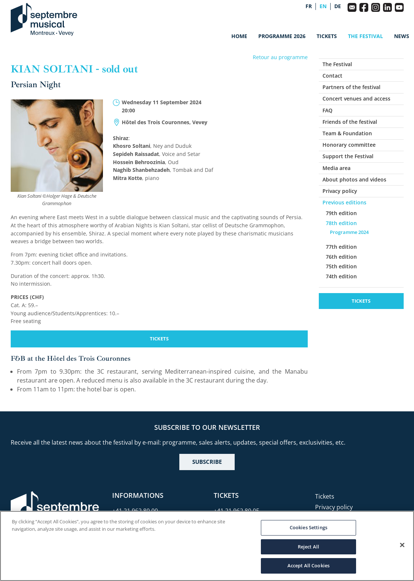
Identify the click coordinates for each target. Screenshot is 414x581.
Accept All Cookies (308, 565)
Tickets (327, 36)
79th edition (341, 213)
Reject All (308, 546)
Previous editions (344, 202)
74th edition (341, 276)
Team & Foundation (347, 133)
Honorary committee (349, 144)
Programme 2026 (282, 36)
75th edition (341, 266)
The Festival (365, 36)
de (337, 6)
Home (239, 36)
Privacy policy (339, 190)
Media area (336, 167)
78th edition (341, 223)
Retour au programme (280, 57)
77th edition (341, 246)
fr (309, 6)
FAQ (327, 110)
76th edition (341, 256)
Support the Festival (347, 156)
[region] (207, 546)
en (323, 6)
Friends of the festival (349, 121)
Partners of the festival (351, 87)
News (401, 36)
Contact (332, 75)
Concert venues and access (356, 98)
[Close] (402, 545)
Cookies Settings (308, 527)
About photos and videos (354, 179)
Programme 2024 (349, 232)
